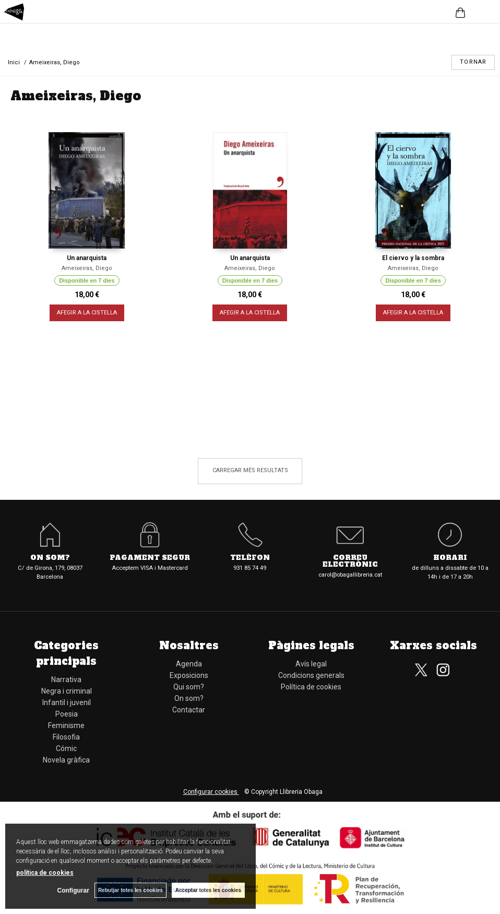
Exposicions (189, 675)
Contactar (188, 710)
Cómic (66, 748)
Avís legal (311, 664)
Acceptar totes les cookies (208, 890)
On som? (50, 558)
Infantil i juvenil (66, 702)
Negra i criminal (66, 691)
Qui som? (188, 687)
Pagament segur (150, 558)
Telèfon (250, 558)
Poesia (66, 714)
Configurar (73, 890)
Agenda (189, 664)
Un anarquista (86, 258)
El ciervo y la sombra (413, 258)
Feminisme (66, 725)
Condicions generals (311, 675)
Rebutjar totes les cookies (130, 890)
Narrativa (66, 679)
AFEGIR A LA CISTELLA (87, 312)
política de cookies (45, 872)
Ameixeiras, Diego (87, 268)
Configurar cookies (211, 791)
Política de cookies (311, 687)
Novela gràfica (66, 760)
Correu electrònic (350, 561)
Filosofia (66, 737)
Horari (450, 558)
